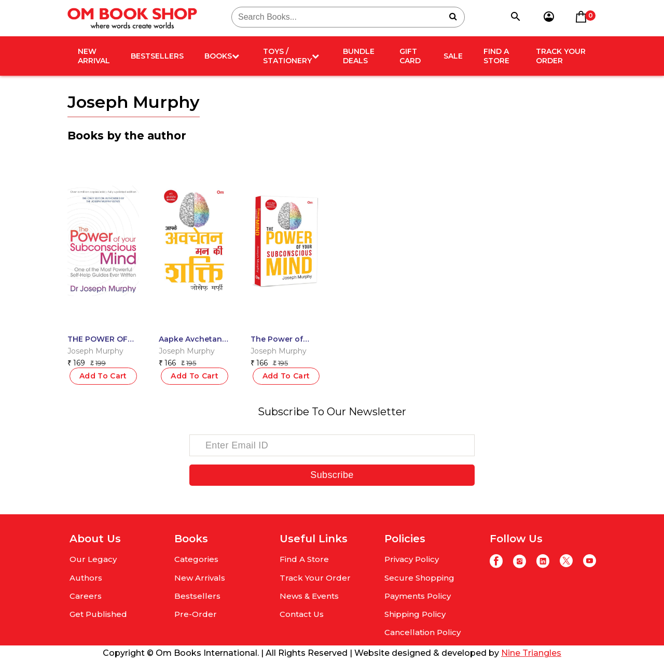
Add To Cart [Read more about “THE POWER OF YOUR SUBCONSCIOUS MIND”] (103, 376)
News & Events (309, 596)
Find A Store (496, 56)
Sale (453, 56)
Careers (86, 596)
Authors (86, 578)
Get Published (98, 614)
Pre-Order (195, 614)
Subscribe (331, 475)
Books (221, 56)
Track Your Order (561, 56)
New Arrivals (199, 578)
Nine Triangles (531, 653)
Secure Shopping (419, 578)
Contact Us (302, 614)
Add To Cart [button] (194, 376)
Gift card (410, 56)
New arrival (94, 56)
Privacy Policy (411, 559)
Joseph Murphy (95, 351)
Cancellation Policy (422, 632)
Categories (196, 559)
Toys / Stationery (291, 56)
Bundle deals (359, 56)
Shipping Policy (415, 614)
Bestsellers (157, 56)
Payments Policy (417, 596)
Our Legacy (93, 559)
